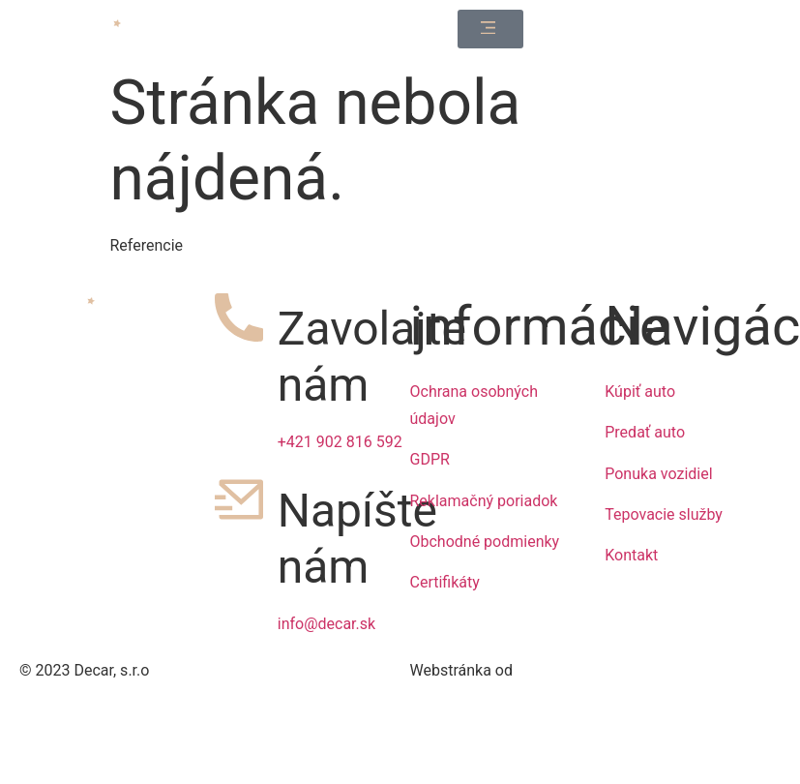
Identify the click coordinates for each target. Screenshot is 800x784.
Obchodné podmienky (485, 541)
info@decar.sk (326, 624)
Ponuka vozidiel (658, 474)
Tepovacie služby (664, 514)
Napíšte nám (357, 538)
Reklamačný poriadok (484, 501)
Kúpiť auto (640, 391)
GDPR (430, 459)
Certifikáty (445, 582)
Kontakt (631, 555)
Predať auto (645, 432)
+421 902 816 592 (340, 442)
